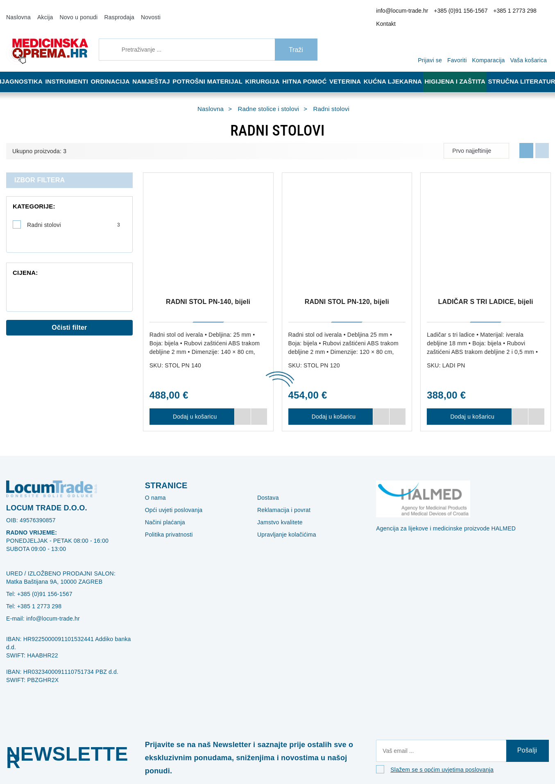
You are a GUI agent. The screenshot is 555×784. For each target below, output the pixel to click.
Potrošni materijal (212, 70)
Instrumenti (68, 70)
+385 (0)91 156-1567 (454, 12)
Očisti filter (69, 312)
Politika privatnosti (166, 523)
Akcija (42, 11)
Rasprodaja (108, 11)
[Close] (117, 756)
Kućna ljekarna (400, 70)
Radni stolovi (73, 214)
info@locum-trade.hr (403, 12)
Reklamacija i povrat (280, 499)
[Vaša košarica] (530, 37)
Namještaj (156, 70)
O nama (154, 486)
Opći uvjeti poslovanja (170, 499)
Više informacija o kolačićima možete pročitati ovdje (137, 742)
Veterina (353, 70)
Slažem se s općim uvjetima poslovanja (436, 762)
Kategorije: (29, 195)
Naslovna (17, 11)
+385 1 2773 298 (503, 12)
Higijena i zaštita (460, 70)
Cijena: (23, 245)
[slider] (14, 265)
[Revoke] (205, 757)
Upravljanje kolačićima (283, 523)
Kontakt (536, 12)
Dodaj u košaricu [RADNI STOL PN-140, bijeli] (191, 405)
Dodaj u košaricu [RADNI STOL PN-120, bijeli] (330, 405)
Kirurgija (266, 70)
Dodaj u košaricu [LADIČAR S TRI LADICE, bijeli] (469, 405)
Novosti (137, 11)
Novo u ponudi (72, 11)
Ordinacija (113, 70)
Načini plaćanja (163, 511)
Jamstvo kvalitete (278, 511)
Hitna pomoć (310, 70)
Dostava (266, 486)
